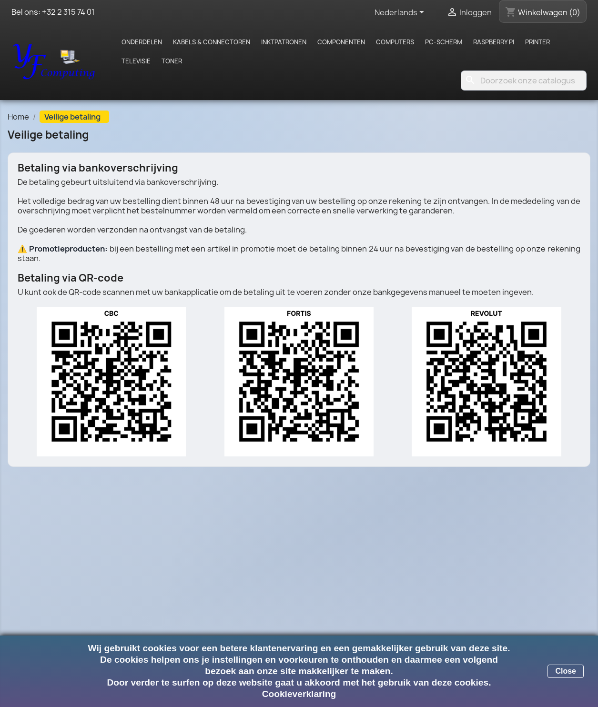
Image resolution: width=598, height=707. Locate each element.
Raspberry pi (493, 42)
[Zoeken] (524, 81)
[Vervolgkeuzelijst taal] (401, 13)
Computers (395, 42)
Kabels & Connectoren (211, 42)
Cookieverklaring (299, 694)
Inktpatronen (283, 42)
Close (565, 671)
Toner (172, 61)
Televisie (136, 61)
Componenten (341, 42)
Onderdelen (142, 42)
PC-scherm (443, 42)
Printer (537, 42)
